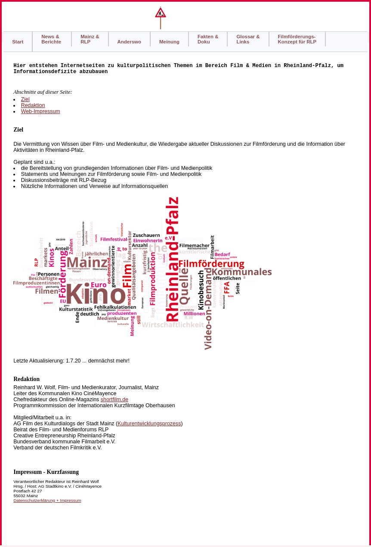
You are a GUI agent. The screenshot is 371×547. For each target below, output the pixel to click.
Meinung (169, 41)
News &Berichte (51, 39)
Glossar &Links (248, 39)
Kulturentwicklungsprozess (149, 424)
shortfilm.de (114, 399)
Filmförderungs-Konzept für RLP (297, 39)
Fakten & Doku (208, 39)
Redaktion (33, 105)
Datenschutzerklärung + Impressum (47, 500)
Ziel (25, 99)
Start (17, 41)
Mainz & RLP (89, 39)
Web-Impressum (40, 111)
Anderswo (129, 41)
